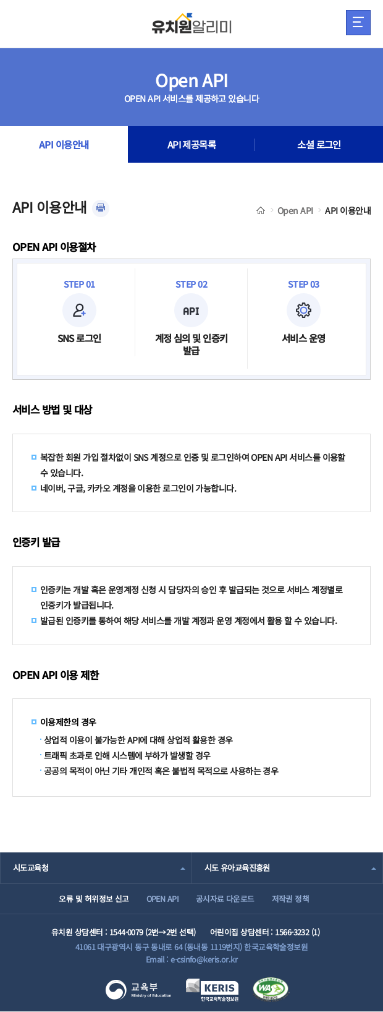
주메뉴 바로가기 (0, 0)
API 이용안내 (64, 145)
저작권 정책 (290, 898)
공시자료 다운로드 (225, 898)
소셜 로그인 (319, 145)
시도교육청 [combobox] (30, 867)
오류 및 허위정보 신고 (93, 898)
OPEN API (162, 898)
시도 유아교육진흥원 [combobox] (237, 867)
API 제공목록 (191, 145)
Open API (295, 210)
